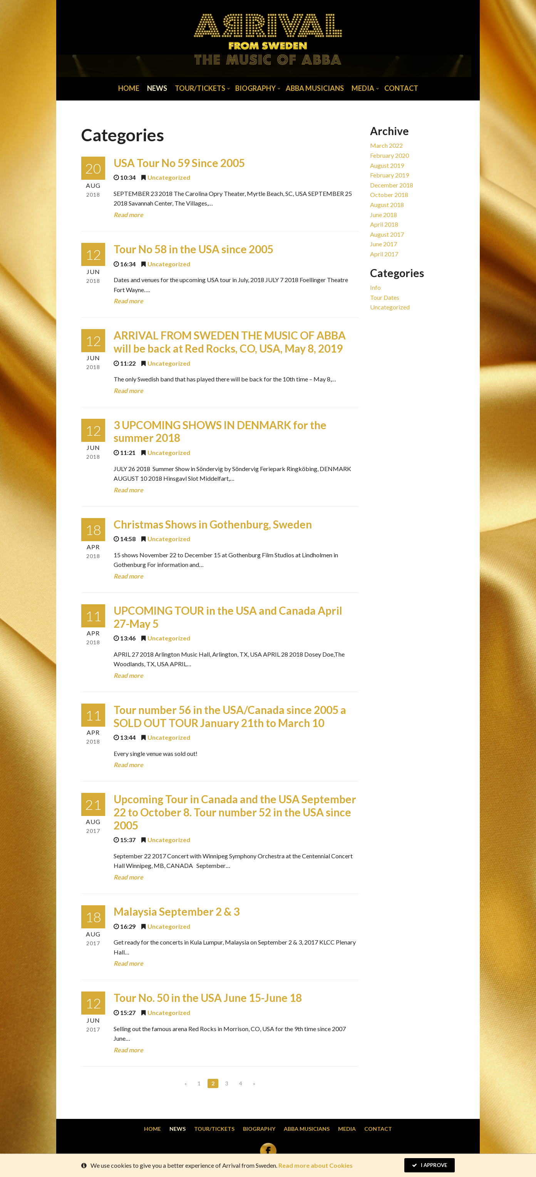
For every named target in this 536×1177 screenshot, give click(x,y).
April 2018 (384, 224)
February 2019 (389, 175)
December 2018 (391, 185)
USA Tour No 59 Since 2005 (179, 162)
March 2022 (386, 145)
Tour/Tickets (200, 88)
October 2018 (389, 194)
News (157, 88)
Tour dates (384, 297)
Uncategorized (168, 177)
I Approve (429, 1165)
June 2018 (383, 214)
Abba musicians (315, 88)
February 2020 (389, 155)
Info (375, 287)
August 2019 (387, 165)
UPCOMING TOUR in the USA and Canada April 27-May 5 (228, 617)
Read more (128, 214)
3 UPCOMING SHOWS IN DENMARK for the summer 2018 (220, 431)
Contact (401, 88)
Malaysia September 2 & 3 (177, 911)
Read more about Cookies (315, 1165)
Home (128, 88)
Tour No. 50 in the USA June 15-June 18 (208, 997)
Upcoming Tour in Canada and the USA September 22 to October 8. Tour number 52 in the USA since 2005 (235, 811)
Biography (255, 88)
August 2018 (387, 204)
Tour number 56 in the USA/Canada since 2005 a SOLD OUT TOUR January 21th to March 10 (230, 716)
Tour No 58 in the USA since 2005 (193, 249)
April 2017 (384, 253)
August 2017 (387, 234)
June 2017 (383, 243)
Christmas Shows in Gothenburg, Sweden (213, 524)
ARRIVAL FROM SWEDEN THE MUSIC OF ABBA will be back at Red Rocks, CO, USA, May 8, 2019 (230, 342)
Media (363, 88)
